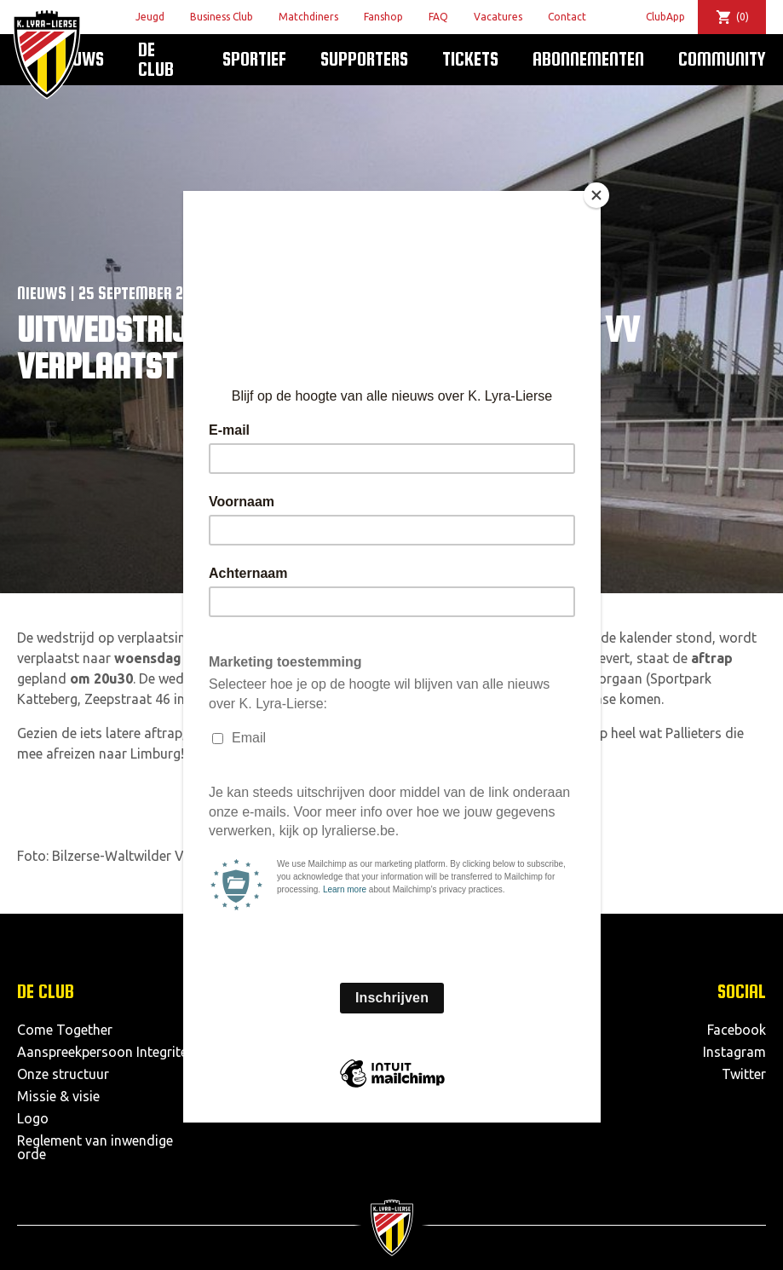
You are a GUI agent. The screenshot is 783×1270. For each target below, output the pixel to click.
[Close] (596, 195)
